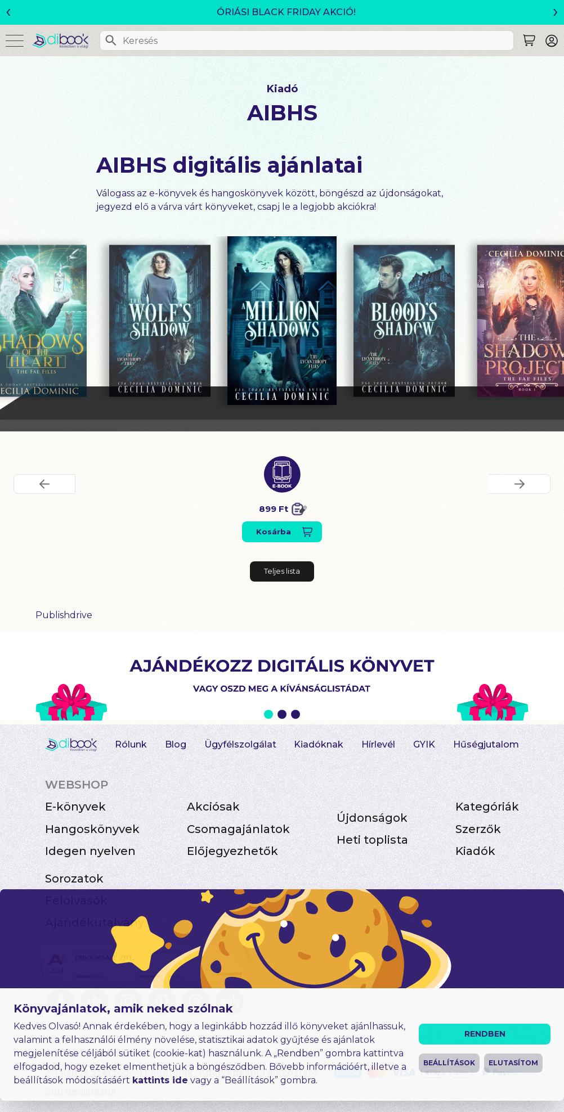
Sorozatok (74, 878)
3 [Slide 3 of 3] (295, 714)
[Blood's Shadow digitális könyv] (404, 321)
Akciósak (213, 806)
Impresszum (290, 1053)
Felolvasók (76, 900)
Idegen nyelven (90, 851)
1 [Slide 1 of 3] (268, 714)
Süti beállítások (81, 1091)
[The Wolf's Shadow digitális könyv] (160, 321)
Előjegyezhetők (232, 851)
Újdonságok (372, 818)
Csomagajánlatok (238, 829)
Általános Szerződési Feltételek (119, 1072)
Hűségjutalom (486, 744)
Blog (175, 744)
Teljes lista (282, 570)
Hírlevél (378, 744)
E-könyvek (75, 806)
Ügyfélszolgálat (240, 744)
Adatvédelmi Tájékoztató (258, 1072)
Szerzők (478, 829)
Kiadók (475, 851)
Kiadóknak (318, 744)
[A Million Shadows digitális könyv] (282, 320)
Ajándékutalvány (94, 922)
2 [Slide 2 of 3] (282, 714)
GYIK (424, 744)
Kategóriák (487, 806)
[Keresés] (111, 40)
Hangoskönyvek (92, 829)
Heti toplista (372, 840)
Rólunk (131, 744)
